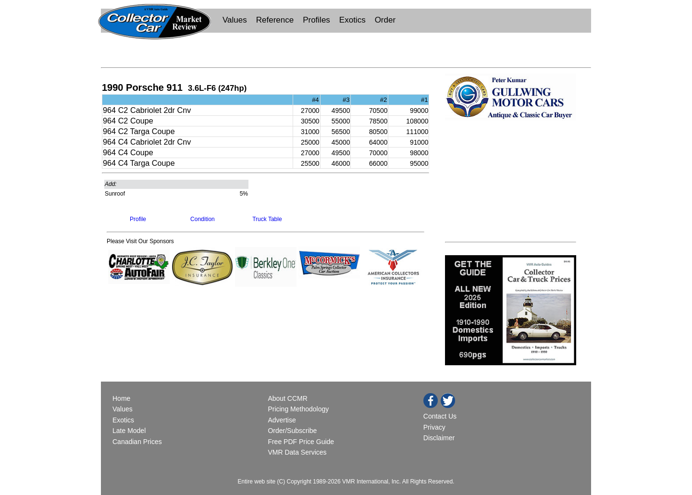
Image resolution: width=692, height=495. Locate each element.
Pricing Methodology (298, 409)
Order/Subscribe (292, 430)
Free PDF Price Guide (301, 442)
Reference (275, 20)
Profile (138, 219)
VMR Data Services (297, 452)
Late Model (129, 430)
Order (385, 20)
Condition (202, 219)
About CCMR (287, 398)
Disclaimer (439, 438)
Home (122, 398)
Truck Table (267, 219)
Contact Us (440, 416)
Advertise (282, 420)
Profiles (316, 20)
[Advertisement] (346, 49)
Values (234, 20)
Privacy (434, 427)
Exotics (352, 20)
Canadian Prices (137, 442)
